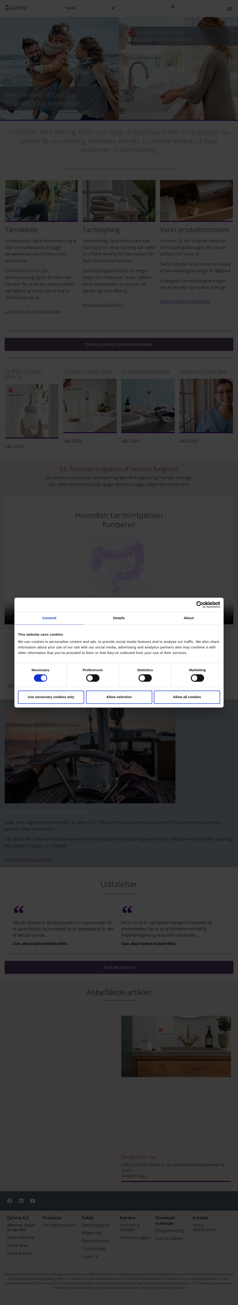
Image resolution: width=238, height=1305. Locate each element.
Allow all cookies (187, 697)
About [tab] (189, 618)
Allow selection (119, 697)
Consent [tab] (49, 618)
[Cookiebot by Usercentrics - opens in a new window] (199, 604)
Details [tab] (119, 618)
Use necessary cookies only (51, 697)
